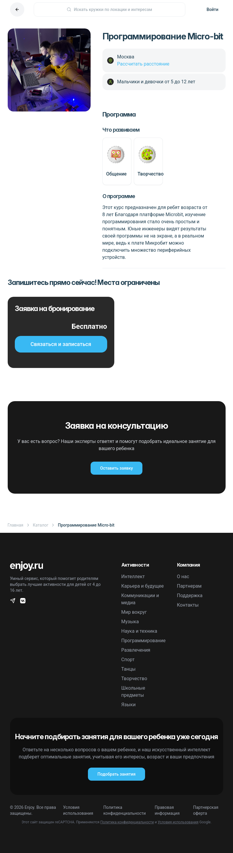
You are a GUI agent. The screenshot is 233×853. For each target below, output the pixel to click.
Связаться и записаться (60, 344)
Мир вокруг (134, 612)
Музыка (130, 621)
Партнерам (189, 586)
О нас (183, 576)
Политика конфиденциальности (124, 810)
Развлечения (135, 650)
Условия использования (78, 810)
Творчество (134, 678)
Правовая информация (167, 810)
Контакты (188, 605)
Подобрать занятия (116, 774)
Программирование (143, 640)
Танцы (128, 669)
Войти (212, 9)
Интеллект (133, 576)
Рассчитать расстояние (143, 64)
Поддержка (190, 595)
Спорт (128, 659)
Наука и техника (139, 631)
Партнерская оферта (205, 810)
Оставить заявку (116, 468)
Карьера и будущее (142, 586)
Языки (128, 704)
